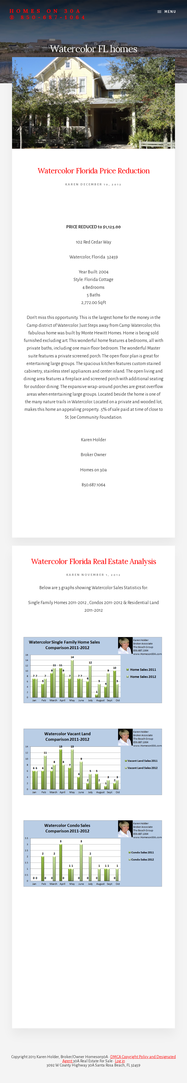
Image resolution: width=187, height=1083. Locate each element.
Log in (120, 1061)
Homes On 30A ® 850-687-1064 (48, 14)
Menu (170, 12)
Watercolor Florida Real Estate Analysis (93, 561)
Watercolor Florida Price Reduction (93, 170)
